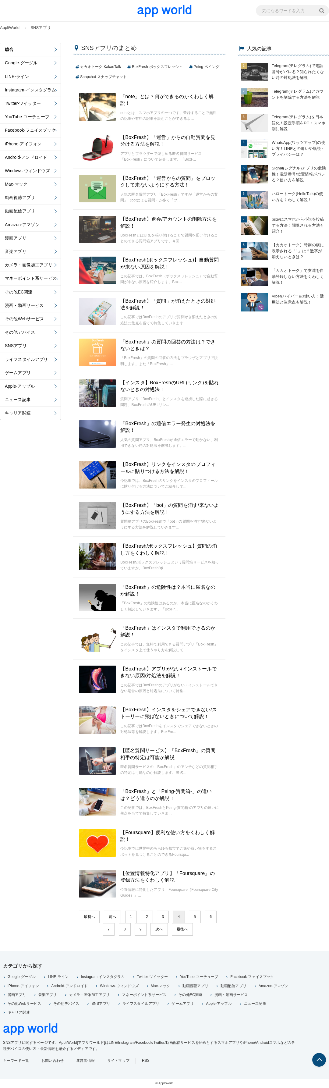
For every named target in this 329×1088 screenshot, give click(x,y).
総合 (9, 49)
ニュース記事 (255, 1003)
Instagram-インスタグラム (103, 977)
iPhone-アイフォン (23, 986)
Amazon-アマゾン (273, 986)
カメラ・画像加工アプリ (89, 995)
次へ (159, 929)
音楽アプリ (47, 995)
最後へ (182, 929)
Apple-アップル (219, 1003)
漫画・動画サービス (231, 995)
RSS (146, 1060)
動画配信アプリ (233, 986)
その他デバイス (66, 1003)
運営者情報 (85, 1060)
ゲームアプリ (183, 1003)
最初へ (89, 917)
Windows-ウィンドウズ (119, 986)
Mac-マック (160, 986)
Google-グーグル (22, 977)
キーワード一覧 (16, 1060)
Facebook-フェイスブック (252, 977)
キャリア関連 (19, 1012)
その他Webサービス (24, 1003)
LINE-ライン (58, 977)
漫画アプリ (17, 995)
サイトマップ (118, 1060)
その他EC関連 (190, 995)
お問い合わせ (52, 1060)
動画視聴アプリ (195, 986)
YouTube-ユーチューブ (199, 977)
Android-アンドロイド (69, 986)
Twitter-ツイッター (152, 977)
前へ (112, 917)
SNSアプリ (100, 1003)
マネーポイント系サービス (144, 995)
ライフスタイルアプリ (141, 1003)
